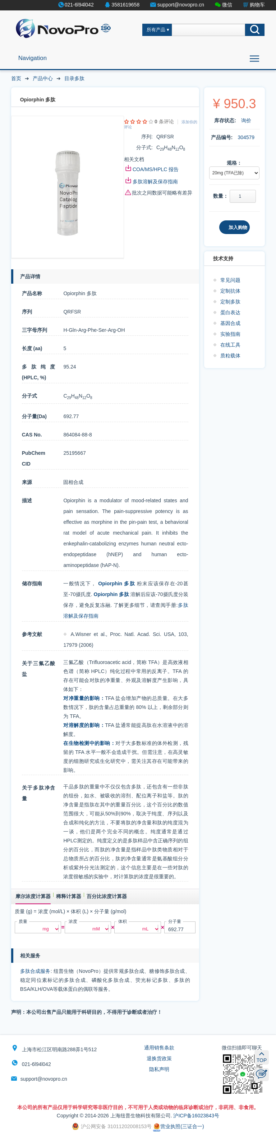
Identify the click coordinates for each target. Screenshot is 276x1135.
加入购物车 (238, 229)
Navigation (32, 58)
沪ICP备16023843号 (196, 1115)
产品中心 (43, 78)
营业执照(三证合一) (178, 1126)
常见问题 (230, 280)
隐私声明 (159, 1069)
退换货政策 (159, 1058)
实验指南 (230, 334)
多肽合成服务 (35, 971)
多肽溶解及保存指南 (155, 181)
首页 (16, 78)
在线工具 (230, 345)
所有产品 (156, 29)
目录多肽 (74, 78)
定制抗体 (230, 291)
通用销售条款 (159, 1048)
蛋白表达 (230, 312)
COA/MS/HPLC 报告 (156, 169)
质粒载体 (230, 355)
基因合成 (230, 323)
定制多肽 (230, 302)
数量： (220, 196)
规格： (234, 163)
